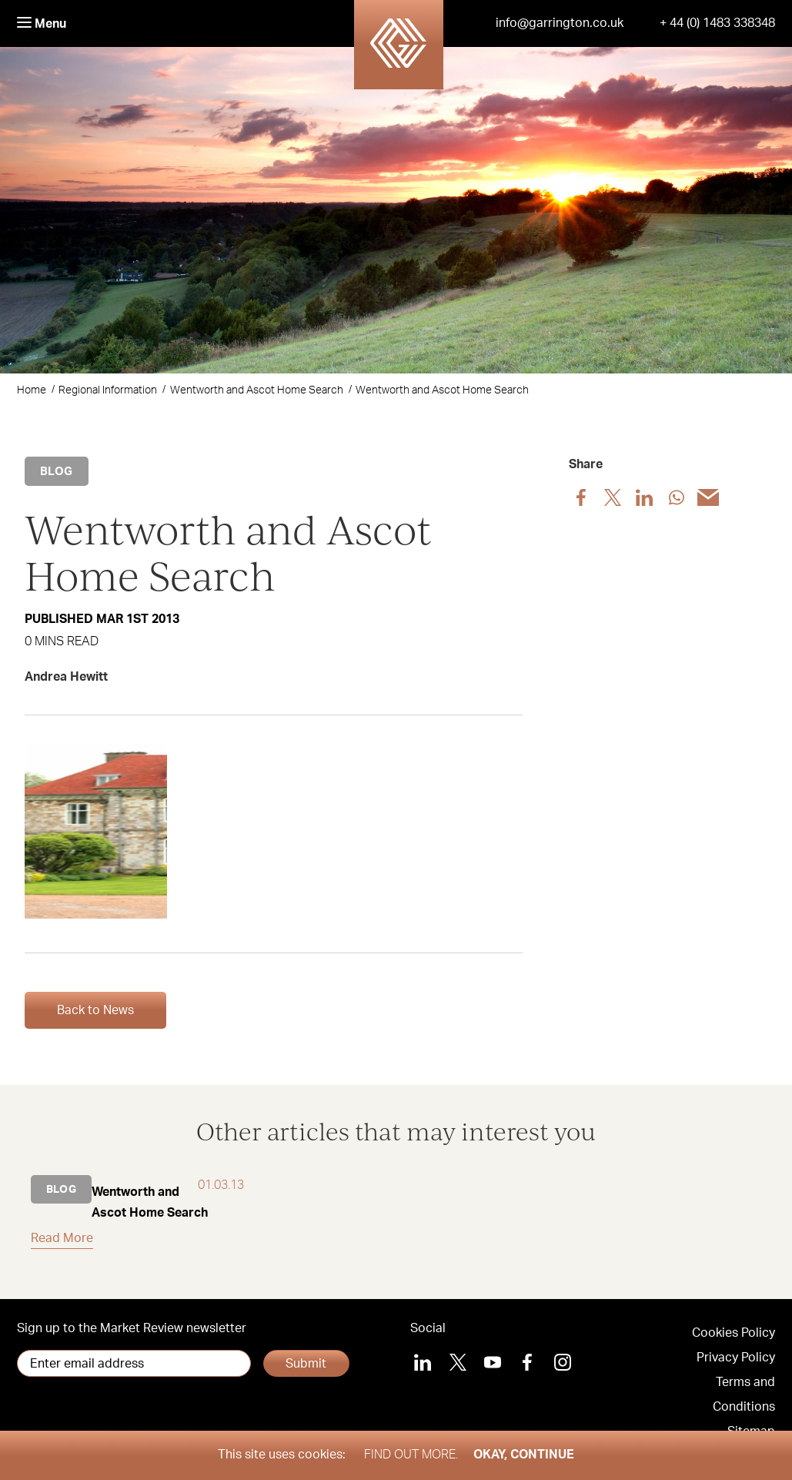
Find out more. (411, 1454)
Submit (306, 1364)
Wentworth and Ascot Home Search (256, 390)
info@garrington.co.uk (559, 23)
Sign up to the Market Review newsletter (131, 1328)
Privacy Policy (736, 1357)
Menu (41, 23)
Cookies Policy (733, 1333)
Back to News (95, 1010)
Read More (62, 1238)
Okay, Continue (523, 1454)
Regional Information (107, 390)
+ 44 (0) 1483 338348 (717, 23)
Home (31, 390)
